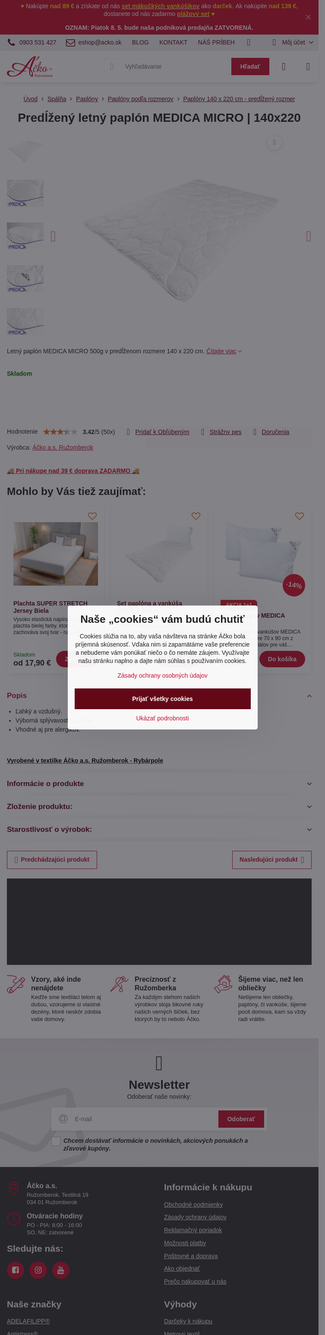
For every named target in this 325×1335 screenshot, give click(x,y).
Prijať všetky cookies (162, 698)
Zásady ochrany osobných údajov (162, 675)
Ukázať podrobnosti (162, 718)
